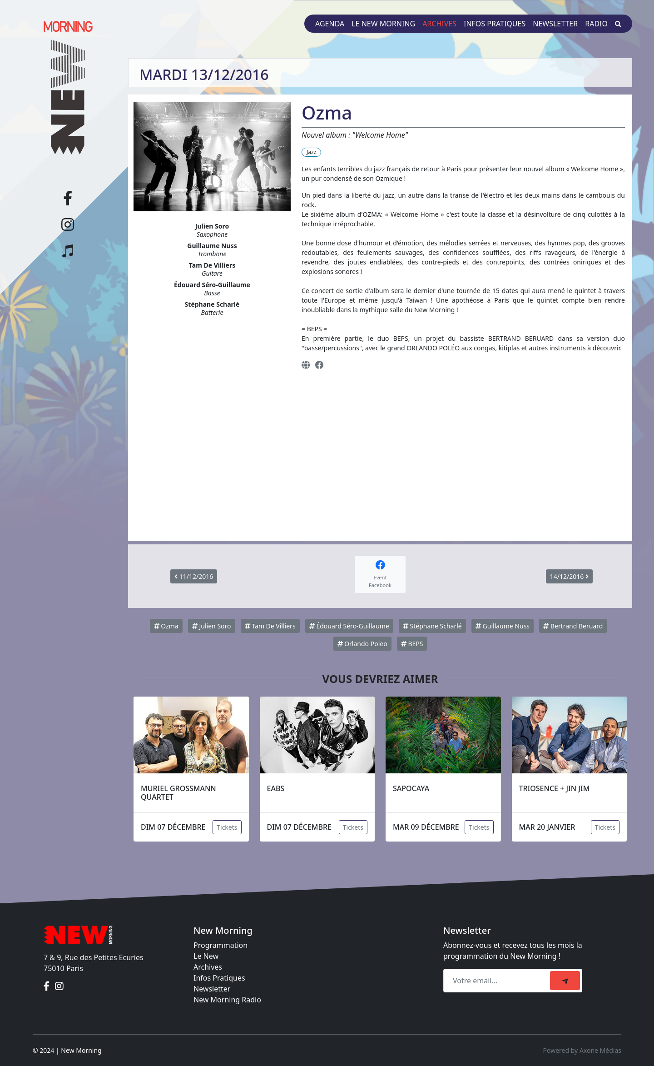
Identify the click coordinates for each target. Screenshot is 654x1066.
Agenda (329, 24)
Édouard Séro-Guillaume (349, 626)
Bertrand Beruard (573, 626)
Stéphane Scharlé (432, 626)
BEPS (412, 643)
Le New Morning (383, 24)
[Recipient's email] (498, 980)
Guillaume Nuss (503, 626)
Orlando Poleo (362, 643)
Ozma (166, 626)
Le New (205, 956)
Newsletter (555, 24)
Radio (596, 24)
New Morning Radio (227, 1000)
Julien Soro (211, 626)
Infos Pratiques (219, 978)
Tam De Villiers (270, 626)
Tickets (227, 827)
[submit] (565, 980)
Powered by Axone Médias (582, 1050)
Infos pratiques (494, 24)
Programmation (220, 945)
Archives (439, 24)
